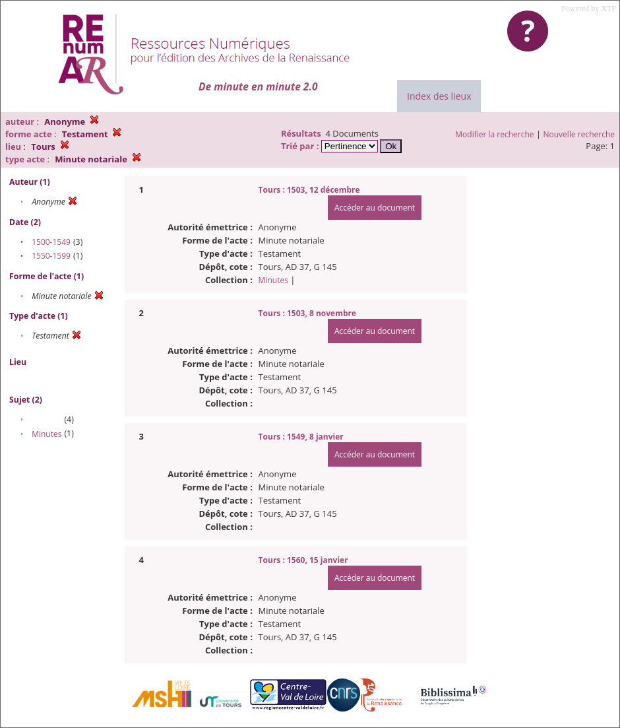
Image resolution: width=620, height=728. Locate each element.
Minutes (46, 434)
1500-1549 (51, 242)
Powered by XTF (588, 8)
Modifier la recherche (494, 134)
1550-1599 (51, 255)
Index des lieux (439, 96)
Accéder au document (374, 207)
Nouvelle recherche (579, 134)
